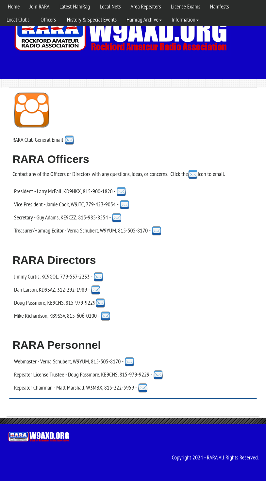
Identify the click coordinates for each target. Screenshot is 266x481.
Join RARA (39, 6)
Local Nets (110, 6)
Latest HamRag (74, 6)
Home (13, 6)
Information (185, 19)
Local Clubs (18, 19)
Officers (47, 19)
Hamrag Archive (144, 19)
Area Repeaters (146, 6)
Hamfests (219, 6)
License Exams (185, 6)
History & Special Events (91, 19)
